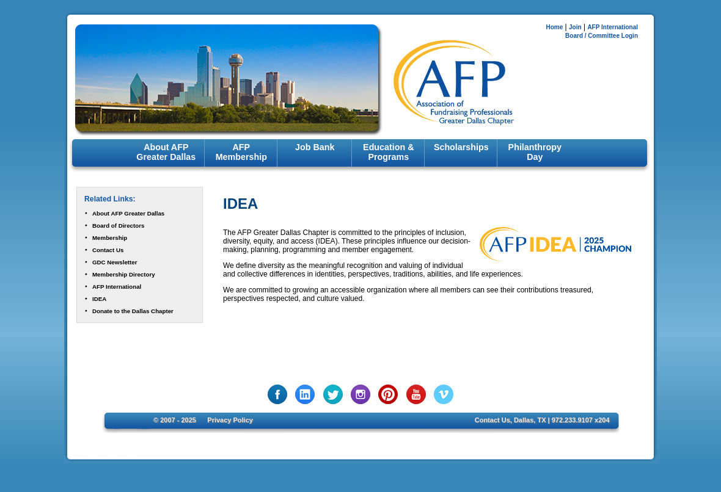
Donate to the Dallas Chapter (133, 311)
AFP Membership (241, 152)
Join (575, 27)
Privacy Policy (230, 420)
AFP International (612, 27)
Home (554, 27)
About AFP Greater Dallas (166, 152)
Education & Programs (388, 152)
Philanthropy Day (535, 152)
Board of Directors (118, 225)
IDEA (99, 298)
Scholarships (461, 147)
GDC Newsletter (114, 262)
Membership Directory (123, 274)
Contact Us (107, 250)
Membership (109, 237)
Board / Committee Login (601, 35)
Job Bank (314, 147)
